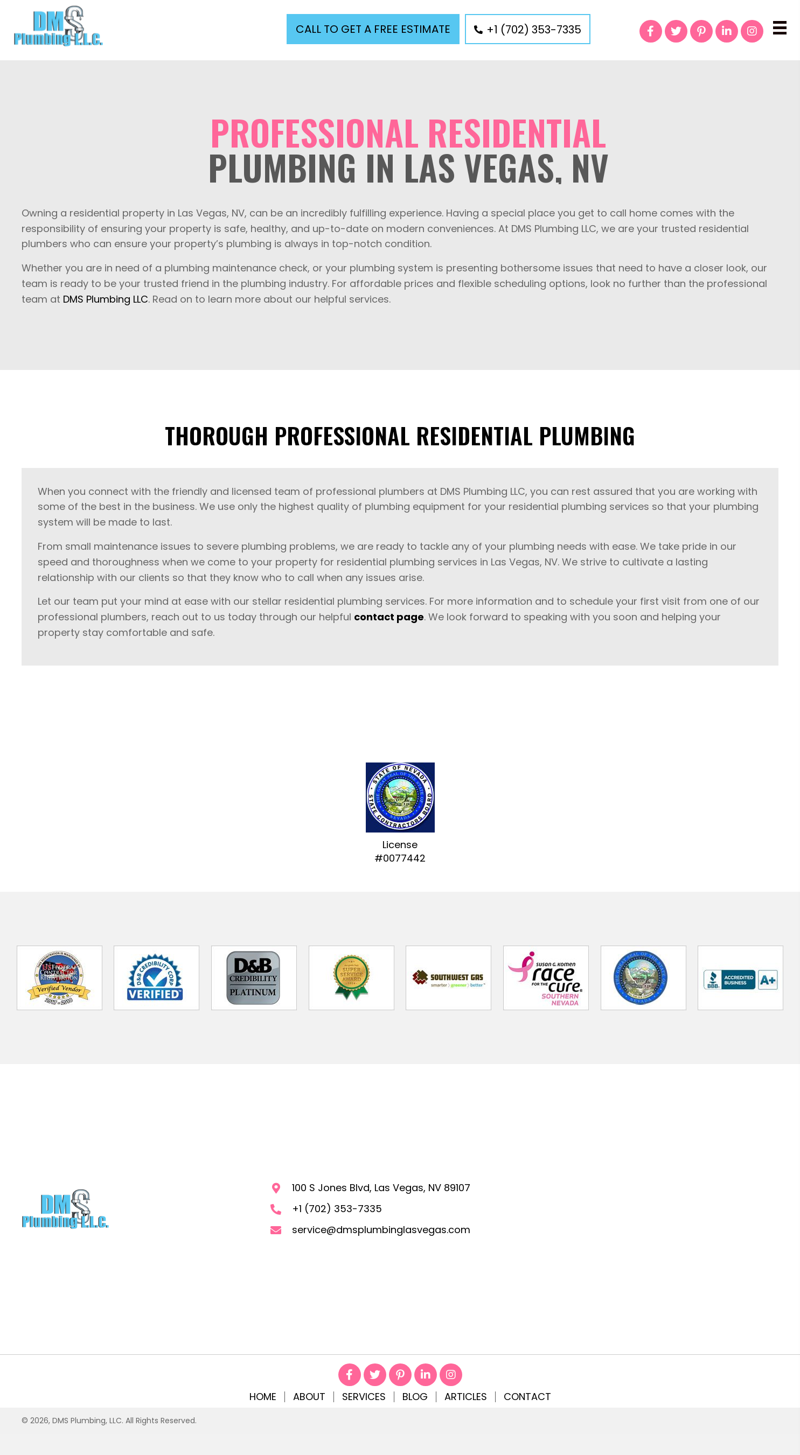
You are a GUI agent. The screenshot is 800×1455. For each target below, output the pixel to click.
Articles (465, 1396)
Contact (527, 1396)
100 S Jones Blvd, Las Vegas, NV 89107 (381, 1187)
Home (262, 1396)
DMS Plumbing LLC (105, 299)
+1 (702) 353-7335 (337, 1208)
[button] (373, 29)
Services (364, 1396)
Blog (415, 1396)
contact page (389, 617)
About (309, 1396)
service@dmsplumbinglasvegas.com (381, 1229)
